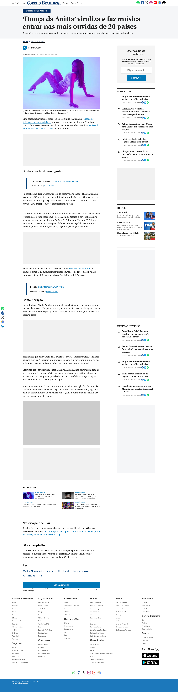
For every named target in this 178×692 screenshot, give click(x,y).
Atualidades (146, 626)
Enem (40, 615)
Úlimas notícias (95, 615)
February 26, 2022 (52, 291)
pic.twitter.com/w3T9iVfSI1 (51, 286)
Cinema (66, 623)
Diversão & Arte (17, 621)
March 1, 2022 (49, 186)
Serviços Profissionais (97, 659)
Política (14, 609)
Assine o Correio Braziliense (21, 662)
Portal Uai (145, 640)
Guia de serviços (95, 618)
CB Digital (15, 653)
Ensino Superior (43, 606)
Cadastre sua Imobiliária (98, 636)
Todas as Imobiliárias (97, 633)
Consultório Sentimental (72, 606)
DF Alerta (145, 603)
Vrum (119, 598)
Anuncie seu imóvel (96, 606)
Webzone (67, 612)
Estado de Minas (147, 637)
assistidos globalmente (79, 268)
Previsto (41, 647)
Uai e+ (144, 643)
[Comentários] (2, 327)
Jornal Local (146, 606)
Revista (144, 623)
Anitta (27, 571)
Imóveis (92, 647)
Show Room (94, 621)
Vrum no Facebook (122, 624)
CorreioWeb (70, 598)
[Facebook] (142, 4)
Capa (14, 603)
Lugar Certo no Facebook (98, 630)
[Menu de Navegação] (16, 3)
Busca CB (15, 656)
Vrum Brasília (146, 612)
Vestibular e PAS (43, 624)
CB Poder (145, 609)
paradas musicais (82, 571)
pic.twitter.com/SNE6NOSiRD (66, 181)
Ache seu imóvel (95, 603)
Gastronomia (68, 609)
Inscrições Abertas (44, 653)
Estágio (40, 612)
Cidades (15, 606)
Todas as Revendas (122, 627)
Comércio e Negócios (97, 662)
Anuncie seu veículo (122, 606)
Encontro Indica (147, 629)
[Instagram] (151, 4)
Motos (118, 621)
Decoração (93, 624)
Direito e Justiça (17, 650)
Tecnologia (15, 636)
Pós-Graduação (43, 633)
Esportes (15, 624)
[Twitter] (146, 4)
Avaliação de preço (122, 615)
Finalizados (41, 656)
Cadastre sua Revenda (123, 630)
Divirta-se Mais (72, 619)
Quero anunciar (95, 644)
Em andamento (43, 650)
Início (25, 42)
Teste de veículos (121, 612)
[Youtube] (155, 4)
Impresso (17, 643)
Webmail (67, 615)
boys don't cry (39, 571)
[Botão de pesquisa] (23, 3)
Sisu (39, 627)
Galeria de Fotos (95, 627)
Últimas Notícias (43, 618)
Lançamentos (94, 612)
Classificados (97, 640)
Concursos (44, 640)
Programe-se (68, 626)
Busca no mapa (95, 609)
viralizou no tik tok (33, 575)
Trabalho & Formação (45, 609)
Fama (66, 603)
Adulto (92, 656)
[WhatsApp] (138, 4)
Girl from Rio (65, 571)
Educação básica (43, 603)
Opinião (14, 630)
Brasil (14, 612)
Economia (15, 615)
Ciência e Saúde (17, 627)
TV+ (65, 635)
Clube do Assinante (18, 659)
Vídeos (118, 618)
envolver (52, 571)
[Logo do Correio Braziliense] (44, 3)
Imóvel (94, 598)
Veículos (92, 650)
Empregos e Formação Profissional (101, 653)
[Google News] (159, 4)
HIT (65, 632)
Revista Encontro (151, 616)
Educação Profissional (45, 630)
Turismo (15, 639)
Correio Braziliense (22, 598)
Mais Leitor (68, 638)
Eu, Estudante (45, 598)
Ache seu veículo (121, 603)
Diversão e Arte (72, 3)
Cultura (40, 621)
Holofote (15, 633)
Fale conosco (42, 636)
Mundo (14, 618)
